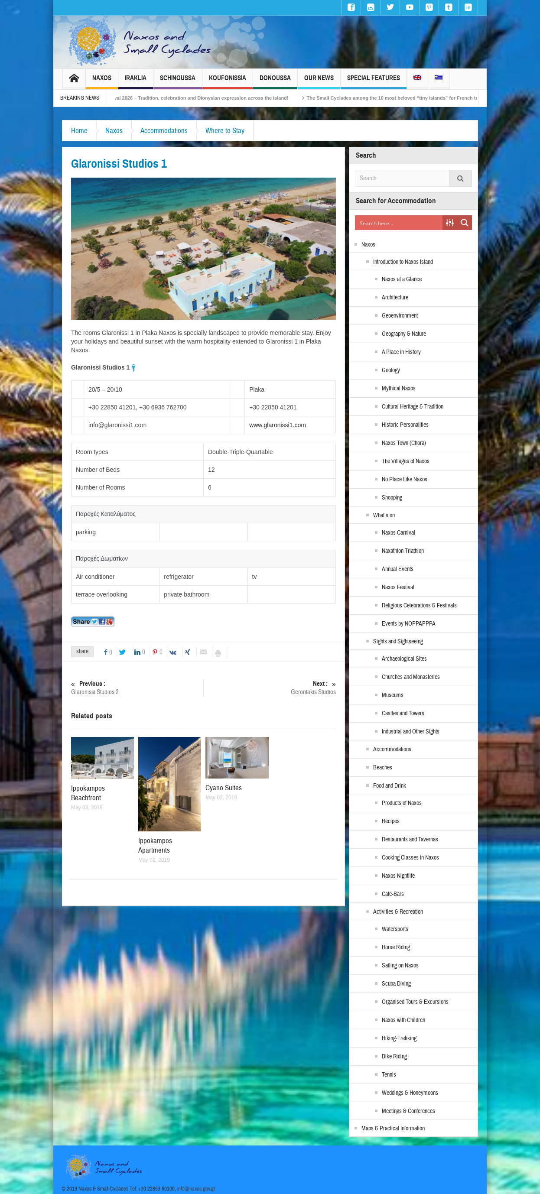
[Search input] (399, 222)
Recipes (391, 821)
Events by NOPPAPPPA (409, 624)
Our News (319, 81)
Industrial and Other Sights (410, 732)
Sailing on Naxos (400, 966)
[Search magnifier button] (464, 222)
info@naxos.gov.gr (196, 1188)
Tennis (389, 1075)
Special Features (374, 81)
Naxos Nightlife (398, 876)
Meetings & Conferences (408, 1111)
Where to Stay (224, 130)
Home (79, 130)
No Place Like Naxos (404, 479)
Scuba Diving (396, 984)
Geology (391, 370)
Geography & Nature (404, 334)
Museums (392, 695)
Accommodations (164, 130)
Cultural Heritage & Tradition (412, 407)
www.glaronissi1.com (277, 425)
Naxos (102, 81)
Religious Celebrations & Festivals (419, 606)
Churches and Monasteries (411, 677)
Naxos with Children (403, 1020)
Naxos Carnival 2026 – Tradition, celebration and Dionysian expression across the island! (199, 98)
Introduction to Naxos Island (403, 262)
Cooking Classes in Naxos (410, 858)
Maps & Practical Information (393, 1128)
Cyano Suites (223, 787)
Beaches (382, 768)
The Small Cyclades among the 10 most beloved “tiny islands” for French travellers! (414, 98)
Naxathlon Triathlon (403, 551)
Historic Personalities (405, 425)
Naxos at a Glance (402, 279)
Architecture (395, 298)
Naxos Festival (398, 587)
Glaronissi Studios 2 (137, 687)
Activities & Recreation (398, 912)
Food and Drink (389, 786)
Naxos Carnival (398, 533)
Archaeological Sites (404, 659)
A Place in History (401, 352)
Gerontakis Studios (270, 687)
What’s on (384, 515)
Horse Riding (396, 947)
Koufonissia (227, 81)
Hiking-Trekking (399, 1038)
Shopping (392, 498)
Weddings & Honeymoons (410, 1093)
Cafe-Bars (393, 894)
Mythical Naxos (399, 389)
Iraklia (135, 81)
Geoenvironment (400, 316)
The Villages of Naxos (405, 461)
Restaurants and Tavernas (410, 840)
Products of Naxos (402, 803)
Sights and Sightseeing (398, 642)
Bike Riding (394, 1057)
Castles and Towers (403, 713)
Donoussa (275, 81)
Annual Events (397, 569)
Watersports (395, 929)
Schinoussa (177, 81)
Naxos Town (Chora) (404, 443)
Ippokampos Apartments (155, 845)
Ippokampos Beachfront (88, 793)
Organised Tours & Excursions (415, 1002)
